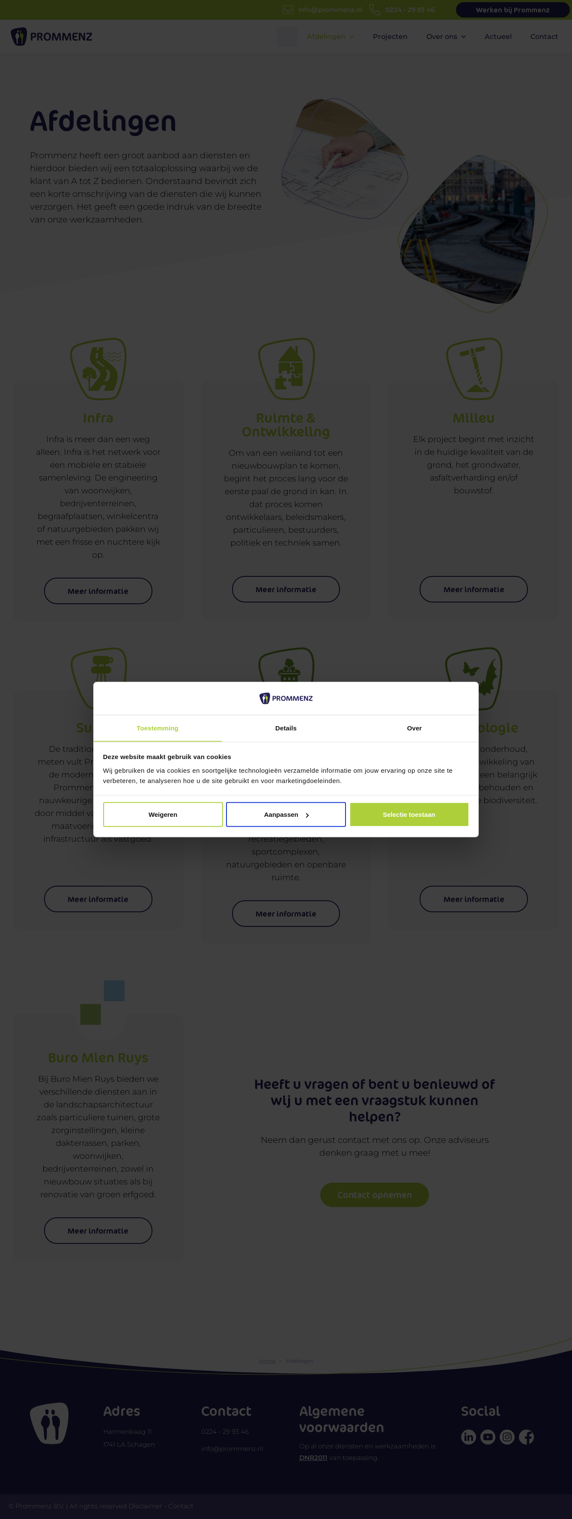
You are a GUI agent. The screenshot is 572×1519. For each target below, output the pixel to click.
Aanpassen (286, 814)
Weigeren (163, 814)
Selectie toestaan (409, 814)
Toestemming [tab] (158, 727)
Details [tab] (286, 727)
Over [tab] (414, 727)
